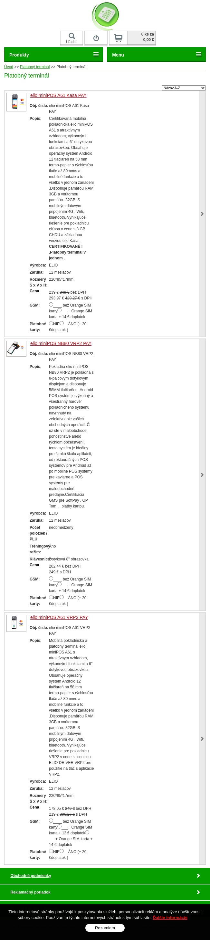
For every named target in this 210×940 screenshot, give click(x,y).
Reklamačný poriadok (31, 892)
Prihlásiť (96, 34)
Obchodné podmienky (31, 875)
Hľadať (71, 38)
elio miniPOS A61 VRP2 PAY (59, 617)
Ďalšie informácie (170, 917)
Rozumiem (105, 927)
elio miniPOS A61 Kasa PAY (58, 95)
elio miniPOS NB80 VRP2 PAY (60, 343)
